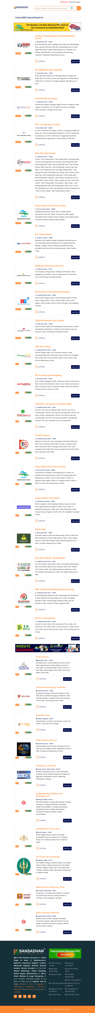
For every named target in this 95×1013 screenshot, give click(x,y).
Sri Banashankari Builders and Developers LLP (49, 794)
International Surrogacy (46, 98)
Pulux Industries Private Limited (50, 205)
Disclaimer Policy (72, 994)
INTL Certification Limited (47, 124)
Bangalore (40, 984)
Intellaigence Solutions (46, 766)
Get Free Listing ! (70, 2)
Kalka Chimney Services (46, 740)
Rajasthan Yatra (43, 715)
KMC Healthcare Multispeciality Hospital (54, 589)
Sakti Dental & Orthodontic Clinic (50, 887)
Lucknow (17, 992)
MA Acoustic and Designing (48, 375)
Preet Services (42, 657)
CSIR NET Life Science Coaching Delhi (53, 404)
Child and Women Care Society (49, 320)
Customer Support (57, 983)
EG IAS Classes (42, 435)
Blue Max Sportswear (45, 153)
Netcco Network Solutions (47, 912)
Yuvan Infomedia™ (45, 1009)
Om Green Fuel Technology (48, 857)
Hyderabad (18, 987)
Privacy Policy (55, 994)
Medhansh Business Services (49, 266)
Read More (75, 61)
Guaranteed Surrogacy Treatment (51, 687)
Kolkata (16, 989)
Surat (31, 989)
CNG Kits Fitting (42, 346)
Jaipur (42, 989)
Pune (37, 989)
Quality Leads (55, 974)
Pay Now (65, 955)
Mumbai (22, 984)
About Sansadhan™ (73, 980)
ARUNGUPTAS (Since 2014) (48, 829)
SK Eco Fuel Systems (45, 618)
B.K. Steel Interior (43, 234)
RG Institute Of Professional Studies (52, 292)
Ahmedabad (29, 987)
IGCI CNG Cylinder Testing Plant (50, 558)
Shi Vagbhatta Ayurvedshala (48, 70)
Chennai (41, 987)
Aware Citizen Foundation (47, 498)
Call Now (40, 61)
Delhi (31, 984)
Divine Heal (40, 529)
